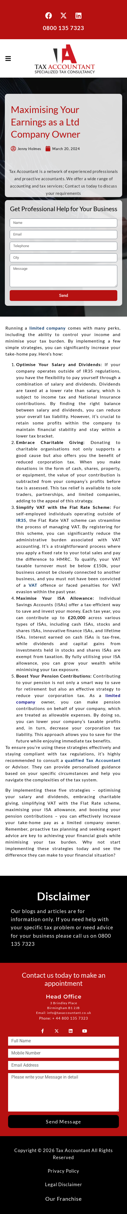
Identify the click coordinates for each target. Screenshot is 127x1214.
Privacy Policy (63, 1171)
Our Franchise (63, 1198)
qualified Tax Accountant (93, 760)
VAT (33, 585)
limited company (47, 327)
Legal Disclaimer (63, 1184)
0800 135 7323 (63, 27)
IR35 (21, 520)
